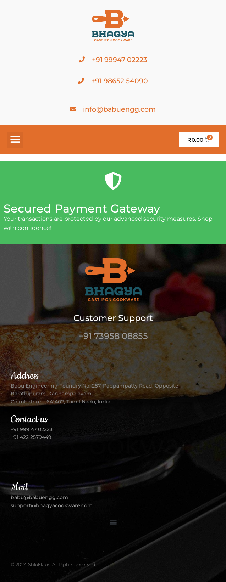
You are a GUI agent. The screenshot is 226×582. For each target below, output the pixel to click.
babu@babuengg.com (39, 497)
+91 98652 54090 (119, 81)
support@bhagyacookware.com (52, 505)
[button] (15, 140)
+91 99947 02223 (119, 60)
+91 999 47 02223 (32, 429)
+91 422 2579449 (32, 437)
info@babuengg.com (119, 109)
